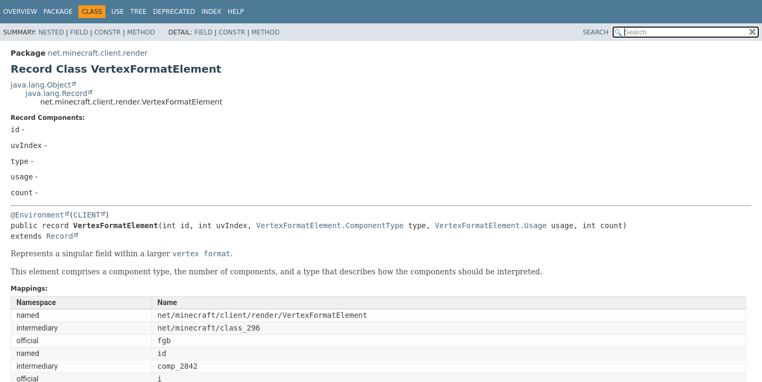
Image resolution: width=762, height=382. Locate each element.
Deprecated (174, 11)
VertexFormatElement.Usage (491, 225)
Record (59, 236)
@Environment (37, 215)
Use (117, 11)
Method (141, 32)
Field (79, 32)
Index (211, 11)
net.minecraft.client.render (97, 53)
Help (236, 11)
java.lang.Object (41, 85)
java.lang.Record (56, 93)
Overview (20, 11)
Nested (51, 32)
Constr (107, 32)
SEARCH (596, 32)
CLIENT (87, 215)
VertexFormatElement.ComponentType (330, 225)
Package (58, 11)
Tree (138, 11)
